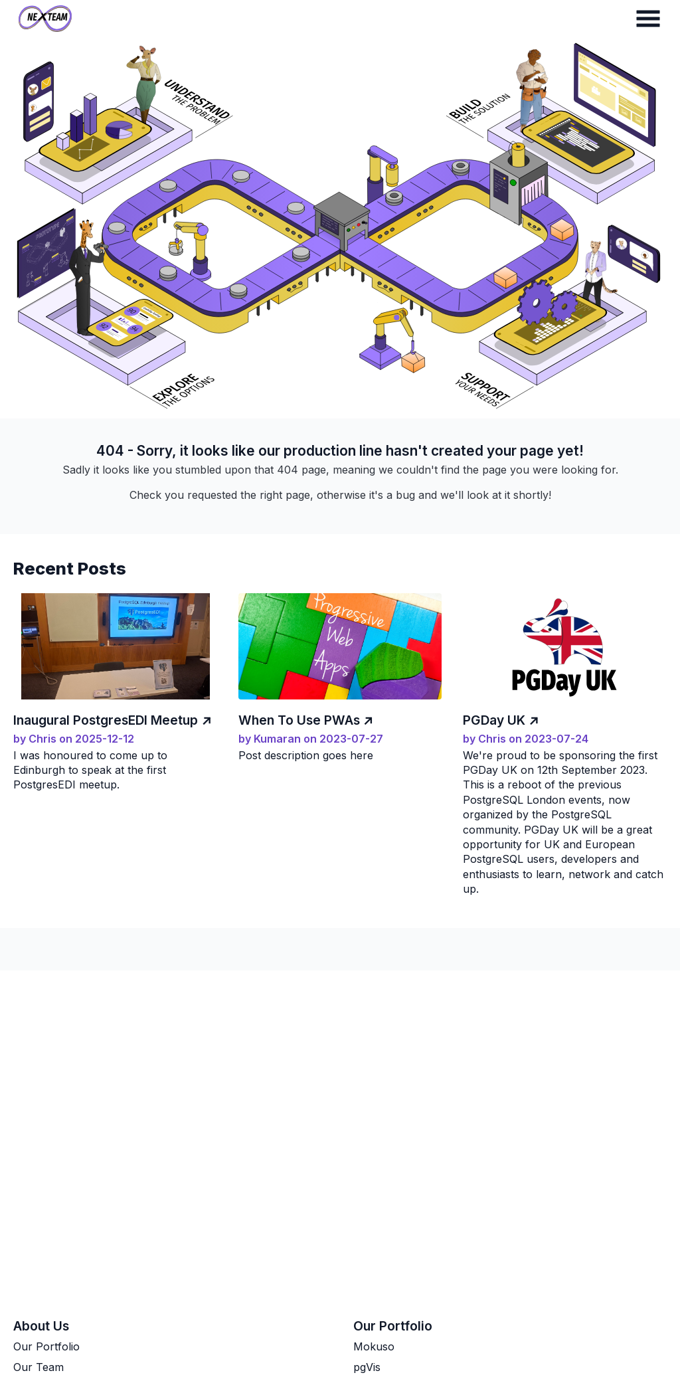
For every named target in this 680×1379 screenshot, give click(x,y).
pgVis (367, 1367)
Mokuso (373, 1346)
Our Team (38, 1367)
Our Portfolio (46, 1346)
